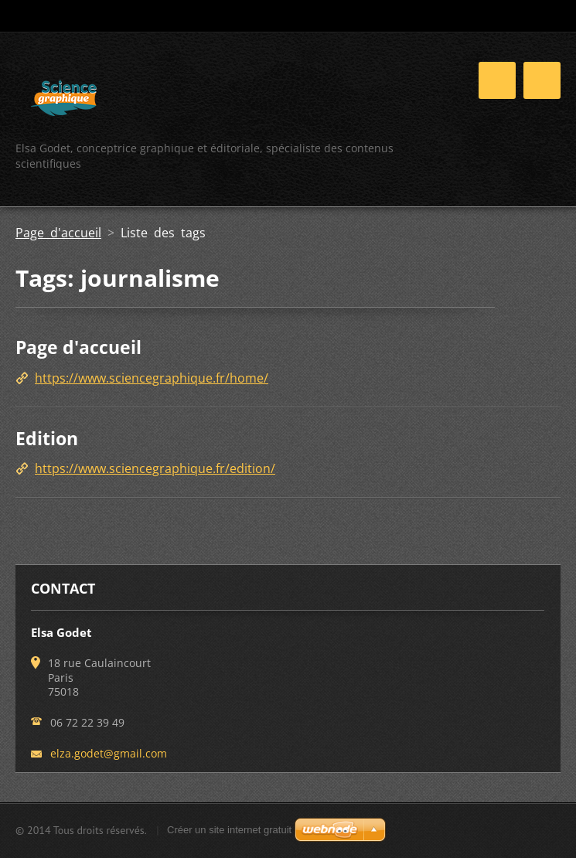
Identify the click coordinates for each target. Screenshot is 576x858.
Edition (46, 438)
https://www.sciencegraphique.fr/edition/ (155, 468)
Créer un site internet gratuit (229, 830)
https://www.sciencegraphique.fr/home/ (151, 377)
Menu (542, 80)
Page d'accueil (58, 232)
